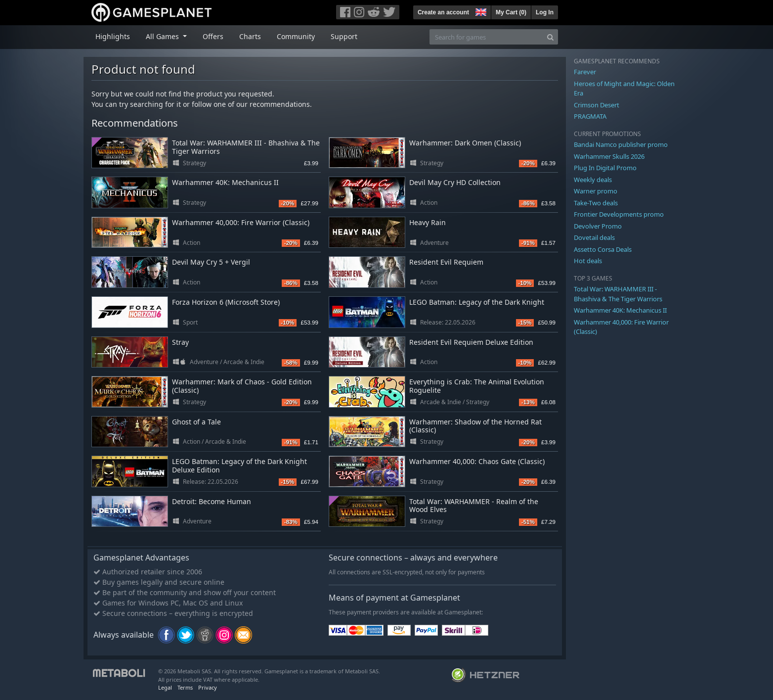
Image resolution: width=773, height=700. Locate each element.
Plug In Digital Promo (605, 167)
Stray (180, 342)
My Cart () (511, 12)
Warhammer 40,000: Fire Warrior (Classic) (240, 222)
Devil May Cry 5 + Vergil (211, 262)
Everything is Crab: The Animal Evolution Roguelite (476, 386)
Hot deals (588, 260)
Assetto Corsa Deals (603, 249)
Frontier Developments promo (619, 214)
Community (296, 36)
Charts (250, 36)
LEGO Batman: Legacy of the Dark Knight (476, 302)
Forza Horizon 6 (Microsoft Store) (226, 302)
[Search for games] (486, 37)
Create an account (443, 12)
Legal (165, 687)
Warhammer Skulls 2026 (609, 156)
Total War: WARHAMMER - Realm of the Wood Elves (473, 505)
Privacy (207, 687)
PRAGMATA (590, 116)
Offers (213, 36)
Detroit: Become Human (211, 501)
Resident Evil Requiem (446, 262)
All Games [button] (163, 36)
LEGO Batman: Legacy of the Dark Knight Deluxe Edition (239, 465)
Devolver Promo (598, 226)
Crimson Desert (596, 104)
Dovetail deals (594, 237)
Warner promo (595, 191)
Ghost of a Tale (196, 421)
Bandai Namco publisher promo (621, 144)
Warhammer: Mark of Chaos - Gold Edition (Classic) (242, 386)
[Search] (550, 37)
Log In (545, 12)
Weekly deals (593, 179)
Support (344, 36)
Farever (585, 71)
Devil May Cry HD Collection (455, 182)
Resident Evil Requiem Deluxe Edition (471, 342)
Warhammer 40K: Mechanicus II (225, 182)
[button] (479, 11)
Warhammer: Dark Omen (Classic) (465, 142)
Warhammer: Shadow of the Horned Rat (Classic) (475, 426)
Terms (185, 687)
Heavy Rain (427, 222)
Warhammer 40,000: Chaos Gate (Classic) (477, 461)
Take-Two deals (596, 202)
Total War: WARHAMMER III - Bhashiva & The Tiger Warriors (246, 147)
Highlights (112, 36)
